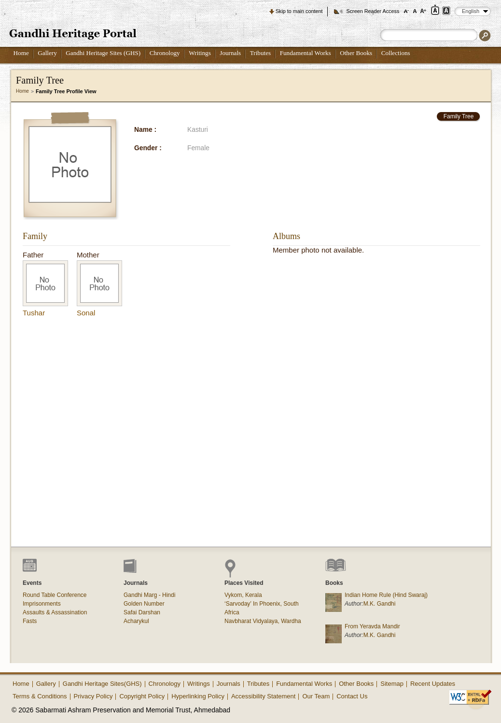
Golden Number (144, 603)
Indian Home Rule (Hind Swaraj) (386, 595)
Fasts (30, 621)
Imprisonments (42, 603)
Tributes (260, 53)
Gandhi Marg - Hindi (149, 595)
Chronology (165, 53)
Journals (230, 53)
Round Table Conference (55, 595)
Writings (200, 53)
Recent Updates (432, 683)
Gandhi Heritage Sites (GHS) (103, 53)
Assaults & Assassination (55, 612)
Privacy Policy (93, 696)
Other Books (356, 53)
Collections (395, 53)
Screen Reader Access (372, 11)
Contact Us (351, 696)
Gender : (148, 148)
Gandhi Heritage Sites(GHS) (102, 683)
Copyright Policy (142, 696)
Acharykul (136, 621)
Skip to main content (299, 11)
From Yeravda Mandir (372, 626)
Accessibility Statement (263, 696)
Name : (145, 129)
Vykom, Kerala (243, 595)
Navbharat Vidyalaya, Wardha (262, 621)
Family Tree (459, 116)
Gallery (47, 53)
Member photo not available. (318, 250)
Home (21, 53)
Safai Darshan (142, 612)
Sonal (86, 313)
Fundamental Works (305, 53)
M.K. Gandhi (379, 603)
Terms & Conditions (40, 696)
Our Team (316, 696)
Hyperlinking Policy (197, 696)
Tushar (34, 313)
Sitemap (392, 683)
